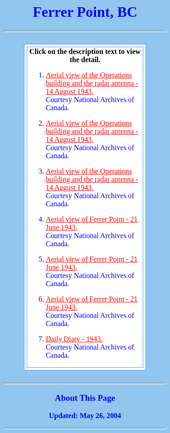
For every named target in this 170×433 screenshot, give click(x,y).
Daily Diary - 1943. (74, 339)
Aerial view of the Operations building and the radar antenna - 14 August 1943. (92, 83)
